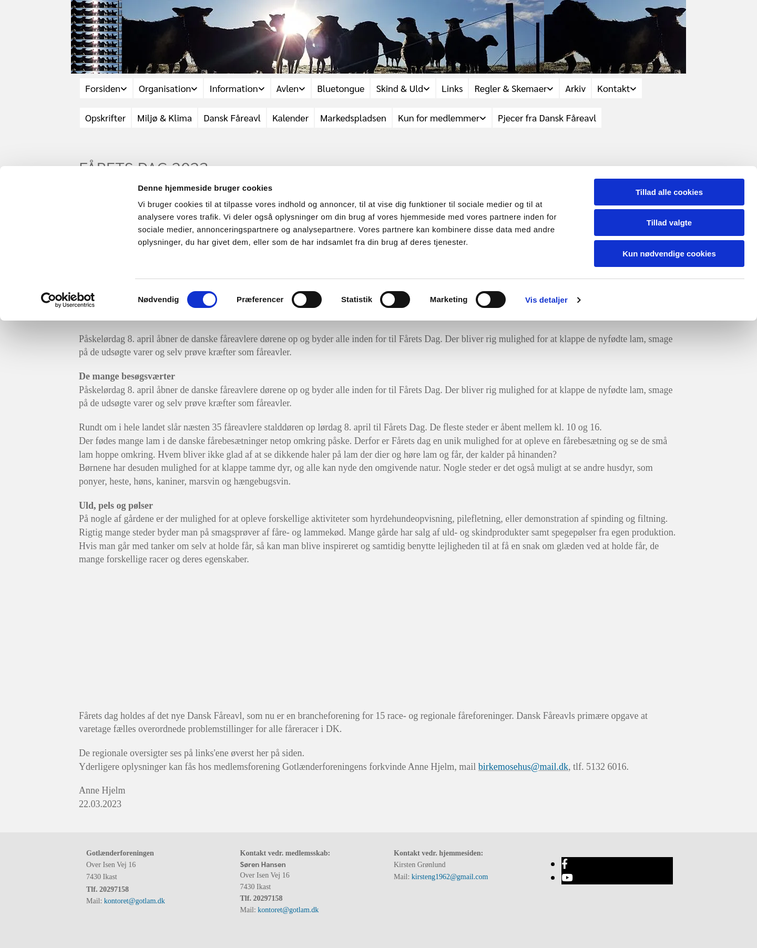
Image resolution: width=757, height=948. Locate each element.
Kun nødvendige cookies (669, 87)
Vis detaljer (546, 133)
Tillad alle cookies (669, 26)
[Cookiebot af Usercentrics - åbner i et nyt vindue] (68, 134)
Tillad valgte (669, 57)
